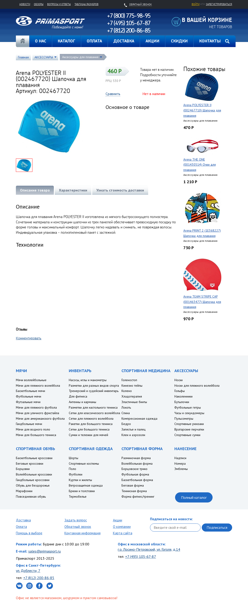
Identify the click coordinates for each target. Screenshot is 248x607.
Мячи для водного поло (33, 429)
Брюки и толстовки (82, 491)
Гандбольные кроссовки (32, 480)
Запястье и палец (133, 429)
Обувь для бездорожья (32, 485)
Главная (22, 41)
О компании (122, 526)
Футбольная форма (135, 474)
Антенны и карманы (82, 402)
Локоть (126, 407)
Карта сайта (122, 533)
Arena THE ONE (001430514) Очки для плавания (199, 164)
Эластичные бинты (134, 402)
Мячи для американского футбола (40, 418)
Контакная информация (82, 533)
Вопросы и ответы (59, 4)
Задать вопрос (75, 520)
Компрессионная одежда (139, 418)
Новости (24, 4)
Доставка (23, 520)
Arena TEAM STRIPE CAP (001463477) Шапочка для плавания (202, 301)
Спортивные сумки (187, 435)
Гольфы (179, 391)
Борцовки (23, 469)
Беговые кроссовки (29, 463)
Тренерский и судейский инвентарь (93, 391)
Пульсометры (183, 418)
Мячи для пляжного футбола (36, 407)
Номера (180, 463)
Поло (72, 469)
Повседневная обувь (31, 496)
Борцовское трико (134, 469)
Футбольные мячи (28, 396)
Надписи (180, 458)
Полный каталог (194, 497)
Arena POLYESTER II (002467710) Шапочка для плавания (202, 110)
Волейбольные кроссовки (34, 474)
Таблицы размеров (86, 4)
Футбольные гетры (187, 407)
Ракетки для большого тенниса (90, 424)
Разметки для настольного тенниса (93, 407)
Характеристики (73, 190)
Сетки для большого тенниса (89, 429)
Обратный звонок (77, 526)
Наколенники (183, 396)
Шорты (73, 458)
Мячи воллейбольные (31, 380)
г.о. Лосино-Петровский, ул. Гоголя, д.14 (149, 549)
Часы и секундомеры (189, 413)
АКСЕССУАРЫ (44, 57)
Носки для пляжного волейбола (196, 385)
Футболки (75, 474)
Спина (125, 413)
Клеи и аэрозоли (133, 435)
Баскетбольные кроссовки (34, 458)
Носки (178, 380)
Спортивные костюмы (84, 463)
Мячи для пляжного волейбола (38, 385)
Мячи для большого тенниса (36, 435)
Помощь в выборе (29, 533)
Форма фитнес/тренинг (137, 496)
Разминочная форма (136, 458)
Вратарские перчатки (189, 429)
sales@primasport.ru (44, 551)
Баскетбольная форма (137, 480)
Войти (195, 4)
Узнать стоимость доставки (120, 190)
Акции (117, 520)
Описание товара (35, 190)
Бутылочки (181, 402)
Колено (126, 391)
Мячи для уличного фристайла (37, 413)
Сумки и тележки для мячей (88, 435)
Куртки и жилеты (80, 480)
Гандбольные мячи (29, 424)
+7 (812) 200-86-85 (38, 577)
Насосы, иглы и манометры (88, 380)
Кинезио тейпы (131, 385)
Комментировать (28, 338)
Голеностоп (129, 380)
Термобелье (78, 496)
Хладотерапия (131, 396)
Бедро (126, 424)
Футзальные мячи (28, 402)
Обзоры (38, 4)
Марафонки (24, 491)
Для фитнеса (78, 396)
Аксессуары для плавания (80, 57)
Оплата (21, 526)
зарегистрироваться (219, 4)
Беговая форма (132, 485)
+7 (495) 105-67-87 (140, 556)
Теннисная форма (134, 491)
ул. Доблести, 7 (28, 570)
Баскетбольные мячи (30, 391)
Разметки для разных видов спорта (94, 385)
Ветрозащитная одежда (86, 485)
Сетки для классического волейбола (94, 413)
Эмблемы (181, 469)
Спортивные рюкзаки (189, 424)
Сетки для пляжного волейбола (91, 418)
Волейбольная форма (137, 463)
